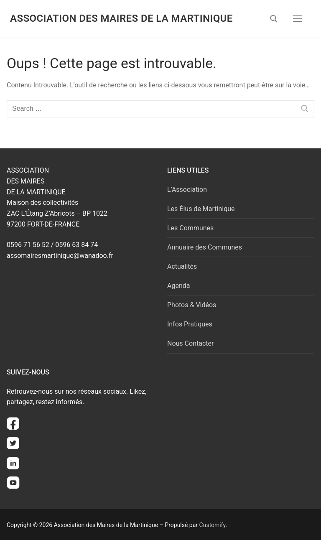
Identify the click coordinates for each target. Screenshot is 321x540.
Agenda (178, 286)
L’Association (187, 190)
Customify (212, 525)
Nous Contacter (190, 343)
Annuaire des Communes (204, 247)
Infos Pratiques (189, 324)
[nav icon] (297, 19)
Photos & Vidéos (191, 305)
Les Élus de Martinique (201, 209)
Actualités (182, 266)
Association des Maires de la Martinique (121, 18)
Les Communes (190, 228)
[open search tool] (274, 19)
